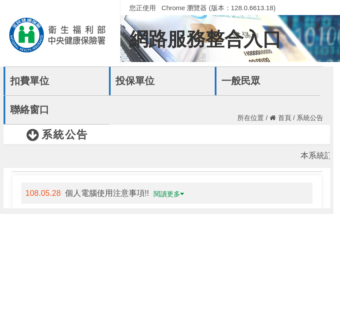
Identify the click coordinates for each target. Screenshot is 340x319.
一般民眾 (240, 80)
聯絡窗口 (29, 109)
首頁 (280, 117)
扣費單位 (29, 80)
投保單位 (135, 80)
